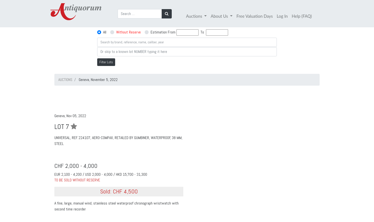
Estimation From (163, 32)
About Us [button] (220, 16)
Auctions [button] (194, 16)
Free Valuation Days (254, 16)
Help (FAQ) (302, 16)
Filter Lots (106, 62)
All (104, 32)
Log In (282, 16)
